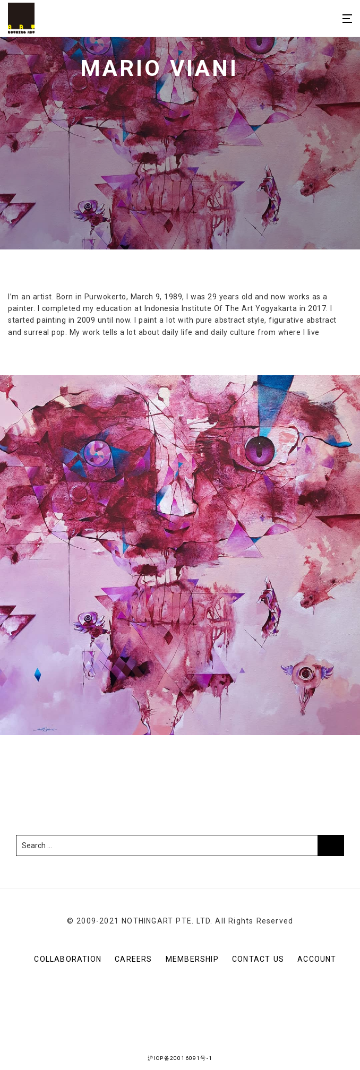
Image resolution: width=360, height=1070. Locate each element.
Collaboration (67, 959)
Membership (192, 959)
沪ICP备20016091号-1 (180, 1058)
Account (316, 959)
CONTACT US (258, 959)
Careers (133, 959)
